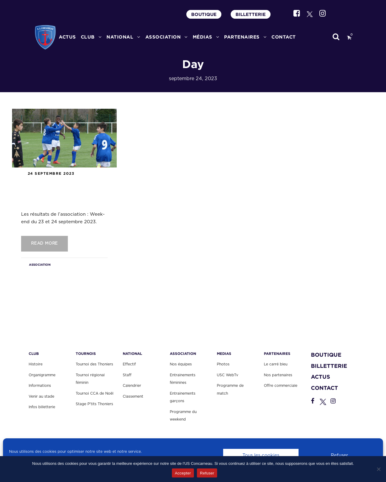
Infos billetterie (42, 407)
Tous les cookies (260, 455)
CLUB (88, 36)
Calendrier (132, 385)
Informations (40, 385)
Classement (133, 396)
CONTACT (283, 36)
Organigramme (42, 375)
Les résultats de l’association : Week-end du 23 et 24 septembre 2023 (61, 192)
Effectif (129, 364)
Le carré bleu (275, 364)
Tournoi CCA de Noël (94, 393)
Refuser (339, 455)
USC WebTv (227, 375)
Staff (127, 375)
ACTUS (67, 36)
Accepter (183, 473)
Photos (223, 364)
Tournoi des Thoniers (94, 364)
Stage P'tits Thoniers (94, 404)
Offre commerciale (280, 385)
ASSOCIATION (163, 36)
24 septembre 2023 (51, 173)
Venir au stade (41, 396)
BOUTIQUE (204, 14)
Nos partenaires (278, 375)
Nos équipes (181, 364)
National (119, 36)
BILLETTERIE (251, 14)
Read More (44, 244)
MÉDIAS (202, 36)
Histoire (36, 364)
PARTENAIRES (242, 36)
